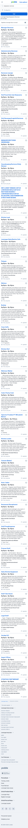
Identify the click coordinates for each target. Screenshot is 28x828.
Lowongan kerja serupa (7, 788)
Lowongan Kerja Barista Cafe (10, 239)
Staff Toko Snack (7, 594)
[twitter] (9, 808)
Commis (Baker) (6, 460)
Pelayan (3, 261)
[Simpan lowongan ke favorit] (26, 27)
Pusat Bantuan (5, 785)
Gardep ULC (5, 635)
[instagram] (6, 808)
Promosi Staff (5, 548)
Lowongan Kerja (5, 794)
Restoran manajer (7, 73)
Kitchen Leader (6, 438)
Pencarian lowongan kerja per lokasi (9, 762)
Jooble (11, 824)
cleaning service (5, 749)
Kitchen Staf (5, 349)
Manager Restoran (7, 27)
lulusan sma (4, 739)
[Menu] (2, 2)
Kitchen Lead (5, 217)
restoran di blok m (5, 729)
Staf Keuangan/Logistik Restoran (12, 118)
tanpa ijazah (4, 747)
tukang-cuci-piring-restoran (7, 712)
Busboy (3, 305)
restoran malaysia (5, 710)
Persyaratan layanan (6, 816)
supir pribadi (4, 751)
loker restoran (4, 725)
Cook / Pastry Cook (7, 393)
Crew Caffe (5, 327)
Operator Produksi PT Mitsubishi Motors (12, 416)
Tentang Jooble (5, 781)
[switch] (25, 22)
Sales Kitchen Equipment (9, 572)
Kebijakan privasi (5, 819)
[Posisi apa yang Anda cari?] (14, 6)
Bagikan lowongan (5, 797)
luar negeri (3, 737)
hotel (2, 754)
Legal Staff (5, 615)
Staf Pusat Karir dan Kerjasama (11, 95)
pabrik (2, 735)
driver (2, 743)
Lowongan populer (6, 803)
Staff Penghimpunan (8, 526)
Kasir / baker (5, 482)
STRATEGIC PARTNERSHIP (10, 679)
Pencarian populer (7, 705)
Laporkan (24, 46)
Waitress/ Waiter (6, 371)
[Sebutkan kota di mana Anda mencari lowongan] (14, 10)
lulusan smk (4, 745)
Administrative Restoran (9, 51)
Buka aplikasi (23, 2)
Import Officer (6, 657)
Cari (14, 14)
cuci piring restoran (5, 721)
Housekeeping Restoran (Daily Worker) (11, 165)
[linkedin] (13, 808)
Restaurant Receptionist (9, 504)
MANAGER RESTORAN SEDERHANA (8, 141)
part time (3, 741)
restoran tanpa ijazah (6, 714)
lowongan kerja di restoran (7, 727)
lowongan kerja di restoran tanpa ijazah (10, 716)
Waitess (4, 283)
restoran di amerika (5, 723)
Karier (2, 783)
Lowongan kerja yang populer (8, 759)
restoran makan (5, 719)
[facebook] (2, 808)
